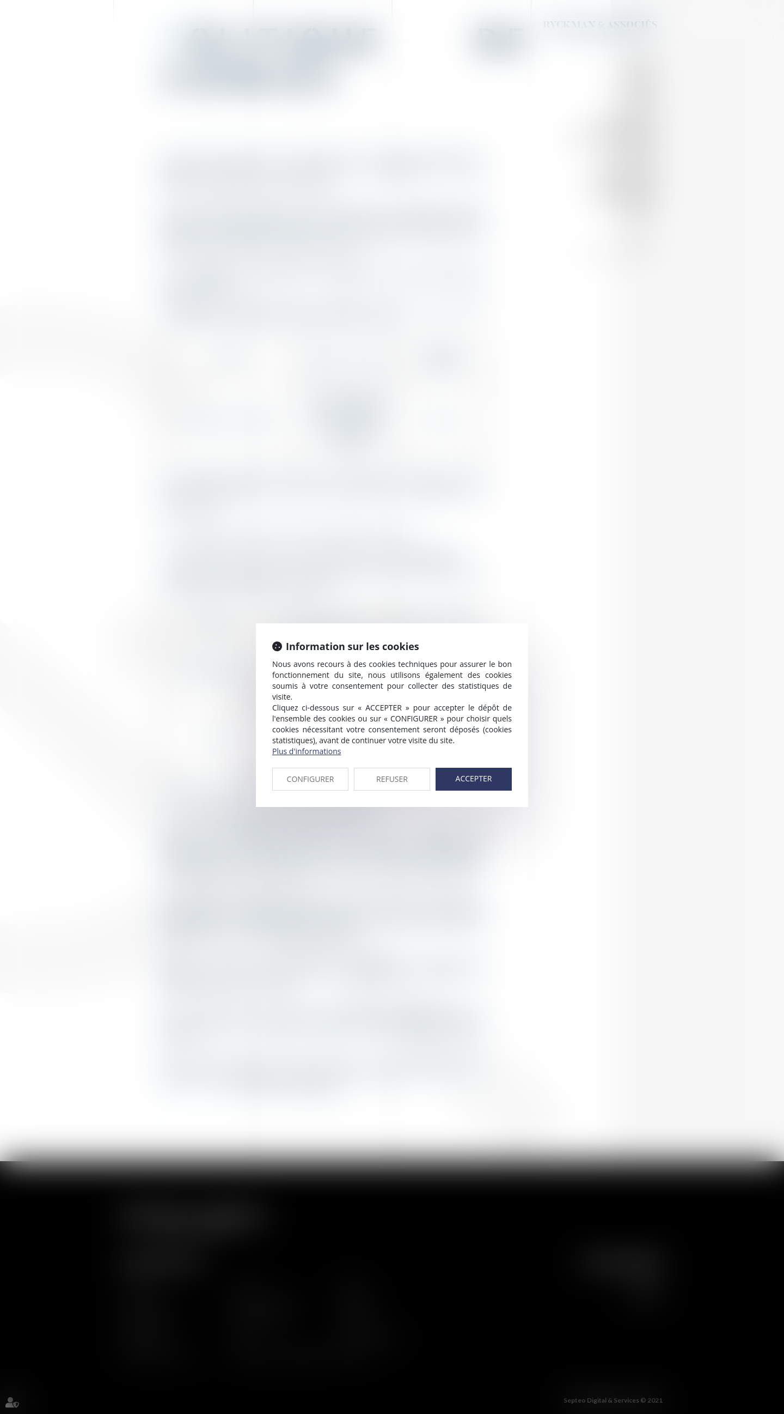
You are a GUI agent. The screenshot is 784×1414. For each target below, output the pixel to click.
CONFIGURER (310, 779)
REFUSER (392, 779)
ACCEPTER (474, 778)
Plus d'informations (306, 751)
